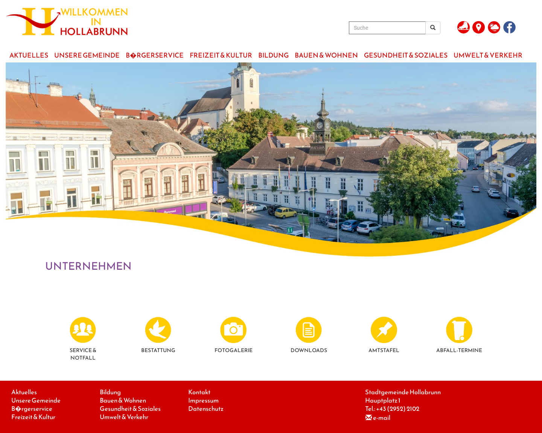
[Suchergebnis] (432, 27)
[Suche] (387, 27)
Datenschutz (206, 408)
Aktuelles (24, 392)
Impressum (203, 400)
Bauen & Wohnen (123, 400)
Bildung (110, 392)
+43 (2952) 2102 (397, 408)
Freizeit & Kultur (33, 417)
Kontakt (199, 392)
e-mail (381, 417)
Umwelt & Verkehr (124, 417)
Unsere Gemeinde (36, 400)
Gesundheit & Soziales (130, 408)
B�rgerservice (31, 408)
